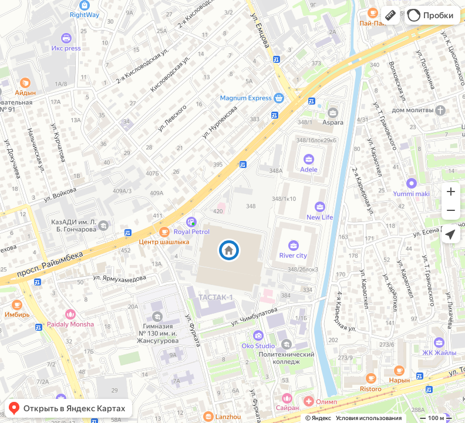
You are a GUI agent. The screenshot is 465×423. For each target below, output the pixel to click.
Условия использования (369, 418)
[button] (390, 15)
